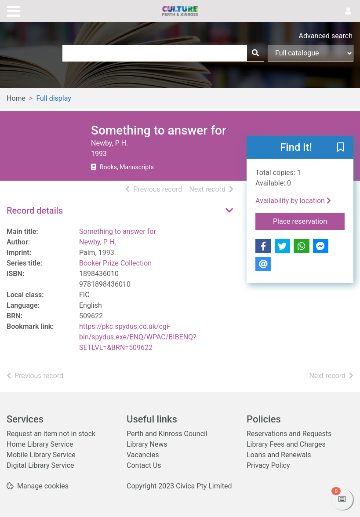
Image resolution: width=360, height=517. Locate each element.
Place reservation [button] (309, 221)
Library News (147, 444)
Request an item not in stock (51, 434)
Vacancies (143, 455)
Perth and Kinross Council (167, 434)
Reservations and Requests (289, 434)
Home (16, 98)
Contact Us (144, 465)
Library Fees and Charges (286, 444)
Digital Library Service (40, 465)
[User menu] (348, 11)
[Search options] (310, 53)
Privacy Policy (268, 465)
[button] (341, 147)
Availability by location (293, 201)
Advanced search (326, 36)
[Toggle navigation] (13, 10)
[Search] (255, 53)
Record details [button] (35, 210)
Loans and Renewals (279, 455)
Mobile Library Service (41, 455)
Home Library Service (40, 444)
